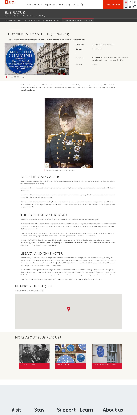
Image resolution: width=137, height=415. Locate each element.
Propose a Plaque (53, 21)
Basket (126, 6)
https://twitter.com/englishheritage (134, 2)
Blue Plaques (17, 16)
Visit (29, 5)
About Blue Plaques (13, 21)
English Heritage (13, 4)
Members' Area (113, 4)
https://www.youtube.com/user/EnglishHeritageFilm (130, 6)
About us (38, 5)
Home (6, 16)
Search (82, 5)
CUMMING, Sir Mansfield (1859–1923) (78, 21)
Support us (50, 5)
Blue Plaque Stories (33, 21)
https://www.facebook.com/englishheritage (130, 2)
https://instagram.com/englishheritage (134, 6)
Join (75, 5)
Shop (68, 5)
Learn (60, 5)
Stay (39, 410)
